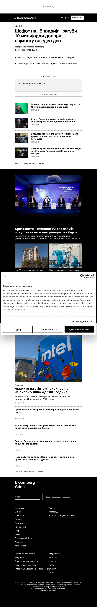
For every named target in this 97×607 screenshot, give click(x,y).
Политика (19, 514)
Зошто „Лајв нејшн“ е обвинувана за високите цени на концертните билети (45, 441)
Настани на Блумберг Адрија (62, 514)
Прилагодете (49, 329)
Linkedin (52, 568)
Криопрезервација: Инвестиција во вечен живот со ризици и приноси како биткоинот (65, 271)
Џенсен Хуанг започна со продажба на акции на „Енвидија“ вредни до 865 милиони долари (56, 150)
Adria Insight (20, 545)
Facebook (53, 556)
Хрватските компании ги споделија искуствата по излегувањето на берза (46, 229)
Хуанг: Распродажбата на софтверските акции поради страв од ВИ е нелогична (53, 119)
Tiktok (51, 571)
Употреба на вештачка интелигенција (32, 568)
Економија (19, 507)
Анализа (19, 541)
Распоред (53, 511)
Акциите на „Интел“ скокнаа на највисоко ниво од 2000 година (41, 389)
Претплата (77, 18)
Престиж (19, 522)
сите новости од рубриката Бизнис (29, 470)
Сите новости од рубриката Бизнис (29, 162)
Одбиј (18, 329)
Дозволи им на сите (79, 329)
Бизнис (18, 511)
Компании (19, 384)
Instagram (53, 560)
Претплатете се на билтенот (58, 495)
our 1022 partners (20, 290)
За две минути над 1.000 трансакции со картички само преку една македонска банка (45, 425)
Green (17, 533)
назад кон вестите (48, 93)
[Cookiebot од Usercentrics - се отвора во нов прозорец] (82, 276)
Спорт (18, 529)
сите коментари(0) (48, 76)
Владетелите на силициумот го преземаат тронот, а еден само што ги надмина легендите (54, 135)
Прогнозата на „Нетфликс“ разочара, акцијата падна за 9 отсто (47, 409)
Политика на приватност (26, 560)
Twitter (52, 564)
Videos (52, 507)
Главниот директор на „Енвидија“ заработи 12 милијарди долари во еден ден (55, 104)
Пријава (65, 18)
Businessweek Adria (23, 537)
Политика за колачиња (26, 564)
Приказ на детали (79, 321)
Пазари (18, 518)
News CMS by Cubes (48, 589)
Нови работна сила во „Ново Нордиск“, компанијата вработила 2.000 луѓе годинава (44, 457)
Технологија (20, 526)
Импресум (19, 556)
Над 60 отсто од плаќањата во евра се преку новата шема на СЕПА (29, 271)
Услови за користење (25, 552)
